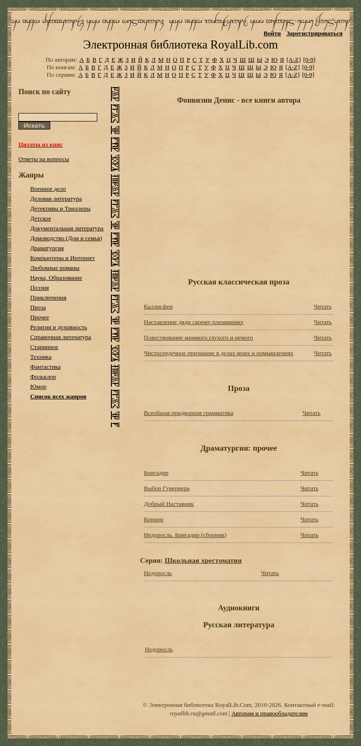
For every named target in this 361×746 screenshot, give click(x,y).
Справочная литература (60, 337)
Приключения (48, 297)
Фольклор (43, 376)
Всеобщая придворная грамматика (188, 412)
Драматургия (47, 247)
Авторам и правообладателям (269, 713)
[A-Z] (293, 59)
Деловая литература (56, 198)
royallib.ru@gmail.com (198, 713)
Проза (38, 307)
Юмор (38, 386)
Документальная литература (66, 228)
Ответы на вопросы (43, 158)
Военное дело (48, 188)
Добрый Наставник (169, 503)
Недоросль (158, 572)
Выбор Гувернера (166, 488)
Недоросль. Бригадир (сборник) (185, 534)
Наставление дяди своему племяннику (193, 321)
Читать (322, 306)
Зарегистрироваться (314, 33)
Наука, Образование (56, 277)
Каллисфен (158, 306)
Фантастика (45, 366)
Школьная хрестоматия (203, 560)
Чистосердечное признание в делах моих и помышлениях (218, 353)
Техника (40, 356)
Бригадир (156, 472)
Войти (272, 33)
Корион (153, 519)
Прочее (39, 317)
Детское (40, 218)
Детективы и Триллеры (60, 208)
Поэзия (39, 287)
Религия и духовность (58, 327)
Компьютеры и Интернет (62, 257)
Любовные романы (54, 267)
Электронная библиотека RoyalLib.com (180, 44)
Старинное (44, 346)
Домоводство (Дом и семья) (66, 238)
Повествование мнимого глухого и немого (198, 337)
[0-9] (309, 59)
